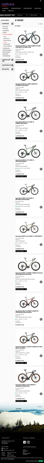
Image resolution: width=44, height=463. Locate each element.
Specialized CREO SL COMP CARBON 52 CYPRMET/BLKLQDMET (27, 84)
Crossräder (6, 30)
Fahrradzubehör (16, 8)
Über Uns (11, 10)
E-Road (5, 42)
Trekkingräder (6, 56)
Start (4, 10)
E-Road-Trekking (7, 46)
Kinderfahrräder (7, 50)
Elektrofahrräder (7, 34)
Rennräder (5, 54)
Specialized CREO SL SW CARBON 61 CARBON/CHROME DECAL (26, 385)
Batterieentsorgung (26, 453)
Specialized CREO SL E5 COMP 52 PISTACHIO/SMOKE (25, 160)
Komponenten (28, 8)
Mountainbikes (6, 52)
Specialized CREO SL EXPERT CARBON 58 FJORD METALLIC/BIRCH (29, 347)
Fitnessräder (6, 48)
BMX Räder (5, 26)
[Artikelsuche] (40, 1)
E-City (4, 36)
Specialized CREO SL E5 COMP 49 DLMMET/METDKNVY (25, 122)
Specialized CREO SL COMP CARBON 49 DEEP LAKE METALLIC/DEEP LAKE (28, 46)
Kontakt (24, 449)
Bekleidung (37, 8)
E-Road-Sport (6, 44)
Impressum (25, 454)
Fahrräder (5, 8)
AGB (24, 452)
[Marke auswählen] (35, 15)
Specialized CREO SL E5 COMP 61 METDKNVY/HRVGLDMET (25, 198)
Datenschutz (25, 451)
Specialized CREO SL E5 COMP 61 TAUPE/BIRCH (29, 236)
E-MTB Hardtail (7, 40)
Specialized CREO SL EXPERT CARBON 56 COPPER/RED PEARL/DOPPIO (27, 311)
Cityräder (5, 28)
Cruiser (5, 32)
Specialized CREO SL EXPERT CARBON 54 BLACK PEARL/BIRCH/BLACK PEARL (29, 273)
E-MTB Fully (6, 38)
